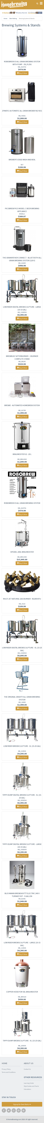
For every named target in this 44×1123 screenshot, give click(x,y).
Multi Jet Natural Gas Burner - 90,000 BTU (22, 598)
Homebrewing (14, 4)
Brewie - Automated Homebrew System (22, 405)
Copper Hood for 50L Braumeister (22, 991)
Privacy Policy (6, 1069)
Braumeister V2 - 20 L (22, 454)
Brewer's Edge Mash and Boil (22, 159)
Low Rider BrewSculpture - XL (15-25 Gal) (22, 746)
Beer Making (13, 18)
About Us (28, 1063)
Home (5, 18)
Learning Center (29, 1083)
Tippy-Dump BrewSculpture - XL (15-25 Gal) (22, 1040)
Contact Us (27, 1069)
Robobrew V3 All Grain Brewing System (22, 503)
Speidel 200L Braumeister (22, 552)
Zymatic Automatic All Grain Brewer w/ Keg (22, 110)
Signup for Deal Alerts (22, 1104)
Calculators (27, 1089)
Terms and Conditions (8, 1072)
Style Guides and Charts (31, 1086)
